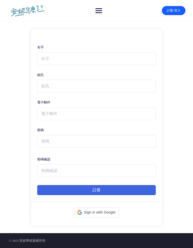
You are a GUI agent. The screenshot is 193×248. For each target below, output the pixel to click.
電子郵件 (43, 102)
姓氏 (40, 75)
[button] (96, 212)
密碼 (40, 130)
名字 (40, 47)
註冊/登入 (174, 10)
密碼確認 (43, 159)
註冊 (96, 190)
